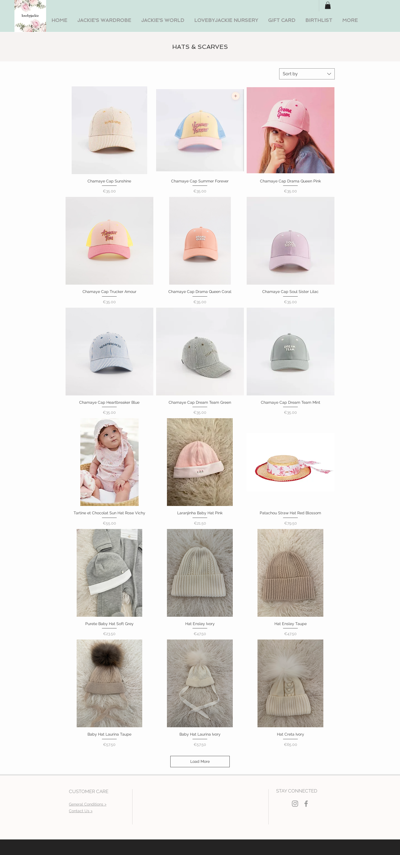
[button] (104, 20)
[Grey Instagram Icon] (295, 803)
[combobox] (307, 73)
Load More (200, 761)
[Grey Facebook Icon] (306, 803)
